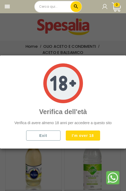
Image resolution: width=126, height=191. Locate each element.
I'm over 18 (83, 135)
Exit (43, 135)
